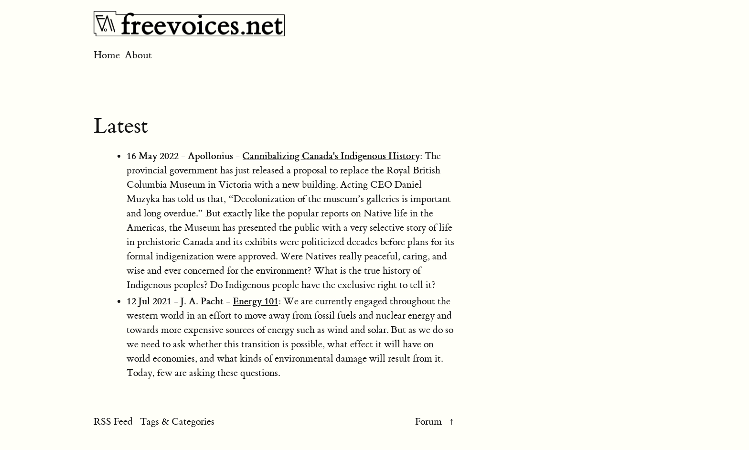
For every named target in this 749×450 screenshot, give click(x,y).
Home (108, 55)
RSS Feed (113, 422)
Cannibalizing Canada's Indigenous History (331, 156)
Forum (428, 422)
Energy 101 (255, 301)
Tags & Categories (177, 422)
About (138, 55)
